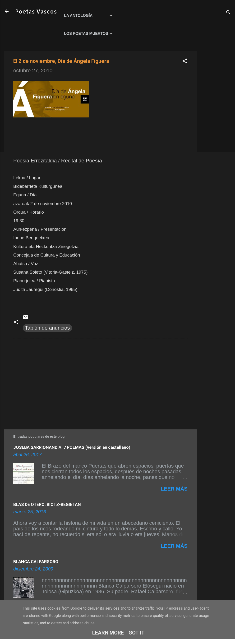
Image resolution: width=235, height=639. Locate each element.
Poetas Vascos (36, 11)
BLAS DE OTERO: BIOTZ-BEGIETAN (47, 504)
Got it (137, 633)
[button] (185, 61)
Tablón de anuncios (47, 328)
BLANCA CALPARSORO (35, 561)
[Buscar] (228, 13)
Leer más (174, 489)
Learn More (108, 633)
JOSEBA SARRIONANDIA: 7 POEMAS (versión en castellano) (71, 447)
